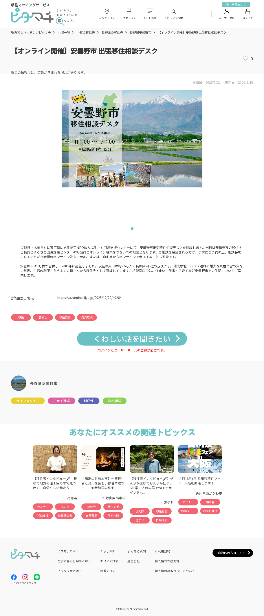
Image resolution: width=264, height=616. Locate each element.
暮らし (43, 317)
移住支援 (65, 317)
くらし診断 (108, 551)
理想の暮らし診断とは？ (74, 561)
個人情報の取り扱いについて (175, 571)
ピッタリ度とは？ (69, 571)
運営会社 (133, 561)
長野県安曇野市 (140, 32)
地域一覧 (64, 32)
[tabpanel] (132, 155)
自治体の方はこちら (232, 553)
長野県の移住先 (112, 32)
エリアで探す (109, 561)
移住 (21, 317)
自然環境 (87, 317)
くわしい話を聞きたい (132, 338)
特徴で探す (108, 571)
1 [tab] (132, 229)
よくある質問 (136, 551)
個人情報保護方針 (167, 561)
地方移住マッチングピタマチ (31, 32)
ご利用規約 (162, 551)
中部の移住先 (86, 32)
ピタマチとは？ (68, 551)
